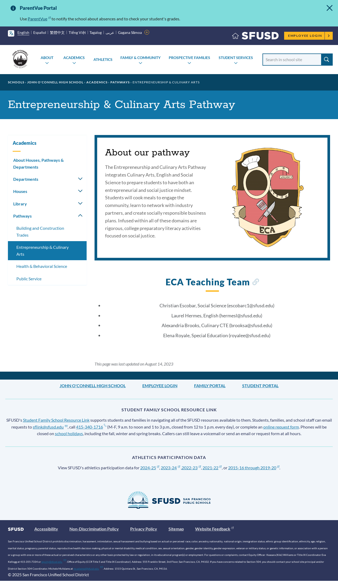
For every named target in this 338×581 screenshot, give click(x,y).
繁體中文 (57, 32)
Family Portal (210, 385)
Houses (20, 191)
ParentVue (39, 18)
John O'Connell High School (55, 82)
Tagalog (96, 32)
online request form (281, 426)
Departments (25, 179)
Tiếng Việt (77, 32)
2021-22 (212, 467)
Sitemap (176, 528)
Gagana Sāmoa (130, 32)
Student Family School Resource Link (56, 419)
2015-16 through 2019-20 (254, 467)
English (23, 32)
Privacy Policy (143, 528)
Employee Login (309, 36)
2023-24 (170, 467)
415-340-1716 (91, 426)
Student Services (236, 57)
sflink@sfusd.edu (50, 426)
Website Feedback (214, 528)
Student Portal (260, 385)
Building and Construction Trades (40, 231)
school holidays (69, 433)
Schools (16, 82)
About (47, 57)
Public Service (28, 278)
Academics (74, 57)
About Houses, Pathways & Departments (38, 163)
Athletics (102, 59)
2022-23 (191, 467)
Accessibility (46, 528)
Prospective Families (189, 57)
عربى (110, 32)
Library (20, 203)
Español (39, 32)
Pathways (120, 82)
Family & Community (140, 57)
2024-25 (149, 467)
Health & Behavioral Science (41, 266)
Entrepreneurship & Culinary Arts (42, 250)
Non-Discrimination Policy (94, 528)
